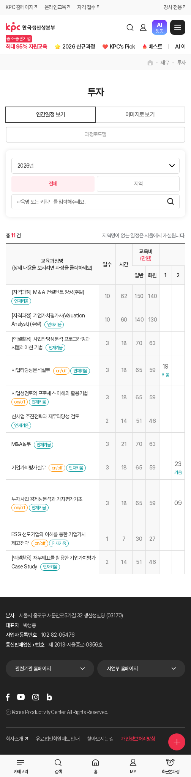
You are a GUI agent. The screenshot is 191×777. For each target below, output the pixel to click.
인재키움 (21, 301)
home (150, 63)
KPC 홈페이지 (19, 7)
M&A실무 (20, 444)
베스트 (155, 46)
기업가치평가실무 (28, 468)
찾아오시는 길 (100, 739)
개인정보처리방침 (138, 739)
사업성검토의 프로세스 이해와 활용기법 (49, 393)
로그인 (143, 27)
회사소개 (17, 739)
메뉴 (177, 27)
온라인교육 (55, 7)
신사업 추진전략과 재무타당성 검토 (45, 416)
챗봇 (159, 27)
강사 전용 (173, 7)
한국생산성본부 (30, 27)
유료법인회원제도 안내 (57, 739)
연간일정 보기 (50, 114)
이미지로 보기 (140, 114)
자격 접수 (86, 7)
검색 (130, 27)
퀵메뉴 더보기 (177, 742)
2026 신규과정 (78, 46)
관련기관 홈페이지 (33, 669)
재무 (165, 63)
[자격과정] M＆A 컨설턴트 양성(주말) (47, 292)
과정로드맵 (95, 134)
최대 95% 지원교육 (26, 46)
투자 (181, 63)
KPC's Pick (122, 46)
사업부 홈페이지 (122, 669)
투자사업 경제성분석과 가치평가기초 (46, 499)
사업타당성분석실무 (30, 370)
